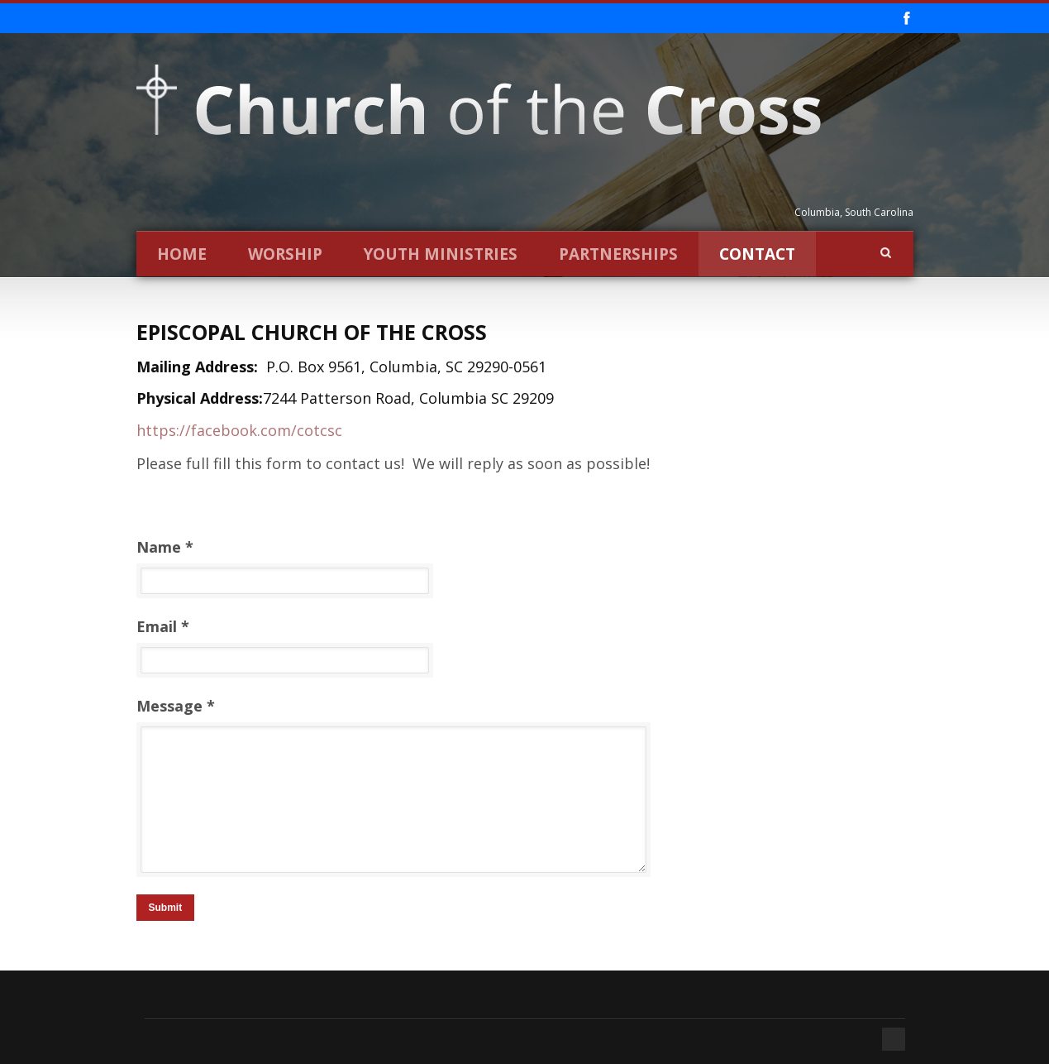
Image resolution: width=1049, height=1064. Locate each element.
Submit (166, 907)
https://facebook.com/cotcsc (239, 430)
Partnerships (618, 254)
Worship (285, 254)
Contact (757, 254)
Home (182, 254)
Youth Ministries (440, 254)
